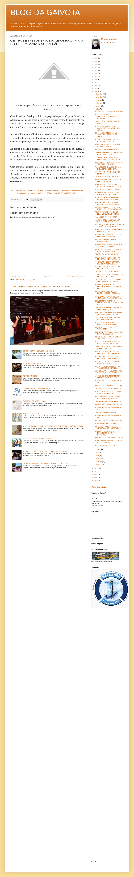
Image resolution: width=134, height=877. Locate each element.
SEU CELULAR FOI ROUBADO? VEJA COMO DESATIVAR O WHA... (108, 372)
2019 (96, 76)
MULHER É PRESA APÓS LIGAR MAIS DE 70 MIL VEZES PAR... (109, 333)
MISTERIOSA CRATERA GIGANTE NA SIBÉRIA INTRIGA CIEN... (108, 181)
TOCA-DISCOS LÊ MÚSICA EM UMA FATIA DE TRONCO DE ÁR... (108, 168)
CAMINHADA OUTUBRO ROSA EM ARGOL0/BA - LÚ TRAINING (45, 464)
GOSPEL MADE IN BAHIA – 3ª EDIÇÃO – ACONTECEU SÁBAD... (109, 245)
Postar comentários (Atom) (25, 279)
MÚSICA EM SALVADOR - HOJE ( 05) (108, 404)
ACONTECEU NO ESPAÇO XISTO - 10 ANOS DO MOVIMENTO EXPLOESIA (42, 287)
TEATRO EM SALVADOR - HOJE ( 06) (108, 389)
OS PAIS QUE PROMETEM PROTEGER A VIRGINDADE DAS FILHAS (109, 226)
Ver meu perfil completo (109, 42)
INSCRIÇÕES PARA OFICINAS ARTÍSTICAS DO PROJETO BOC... (108, 427)
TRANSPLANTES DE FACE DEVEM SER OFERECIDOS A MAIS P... (108, 280)
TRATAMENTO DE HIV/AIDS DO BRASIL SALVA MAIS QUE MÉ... (107, 213)
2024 (96, 61)
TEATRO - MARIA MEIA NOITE (106, 412)
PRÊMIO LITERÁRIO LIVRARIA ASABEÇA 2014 (106, 240)
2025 (96, 58)
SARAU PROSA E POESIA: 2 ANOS (107, 190)
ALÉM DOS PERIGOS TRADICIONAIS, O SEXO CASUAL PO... (109, 347)
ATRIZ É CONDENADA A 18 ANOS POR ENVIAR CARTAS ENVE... (109, 276)
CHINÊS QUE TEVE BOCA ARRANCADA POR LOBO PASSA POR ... (108, 286)
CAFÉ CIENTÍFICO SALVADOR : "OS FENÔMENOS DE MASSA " (108, 323)
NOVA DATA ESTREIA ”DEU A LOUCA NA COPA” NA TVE (108, 442)
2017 (96, 82)
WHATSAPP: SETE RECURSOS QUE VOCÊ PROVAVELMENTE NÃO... (108, 313)
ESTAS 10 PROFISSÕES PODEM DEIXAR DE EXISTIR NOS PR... (107, 198)
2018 (96, 79)
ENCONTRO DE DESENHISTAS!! (34, 401)
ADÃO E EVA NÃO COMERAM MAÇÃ (108, 420)
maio (97, 453)
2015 (96, 88)
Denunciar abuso (98, 487)
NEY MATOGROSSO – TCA (105, 446)
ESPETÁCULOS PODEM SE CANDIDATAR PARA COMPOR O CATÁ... (108, 128)
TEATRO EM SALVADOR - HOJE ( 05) (108, 401)
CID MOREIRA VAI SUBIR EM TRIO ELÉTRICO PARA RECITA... (107, 268)
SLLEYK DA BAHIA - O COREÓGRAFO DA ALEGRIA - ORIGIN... (109, 153)
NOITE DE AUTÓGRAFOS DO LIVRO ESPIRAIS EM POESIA (108, 230)
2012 (96, 471)
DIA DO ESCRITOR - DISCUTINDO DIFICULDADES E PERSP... (107, 193)
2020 (96, 73)
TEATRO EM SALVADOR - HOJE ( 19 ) (108, 272)
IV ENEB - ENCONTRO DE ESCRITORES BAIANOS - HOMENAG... (105, 433)
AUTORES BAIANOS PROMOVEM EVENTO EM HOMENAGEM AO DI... (109, 208)
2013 (96, 468)
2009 (96, 480)
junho (98, 450)
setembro (99, 103)
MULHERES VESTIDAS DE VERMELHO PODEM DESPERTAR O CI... (109, 303)
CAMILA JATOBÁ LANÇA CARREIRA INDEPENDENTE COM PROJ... (108, 221)
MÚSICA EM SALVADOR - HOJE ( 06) (108, 386)
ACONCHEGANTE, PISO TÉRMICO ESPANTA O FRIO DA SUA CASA (108, 377)
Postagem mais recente (19, 276)
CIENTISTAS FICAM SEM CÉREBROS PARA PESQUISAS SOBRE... (108, 235)
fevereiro (99, 462)
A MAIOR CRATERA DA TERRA (106, 423)
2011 (96, 474)
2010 (96, 477)
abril (97, 455)
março (98, 459)
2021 (96, 70)
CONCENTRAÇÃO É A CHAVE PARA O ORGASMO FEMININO (109, 145)
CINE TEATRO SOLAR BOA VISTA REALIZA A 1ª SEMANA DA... (107, 263)
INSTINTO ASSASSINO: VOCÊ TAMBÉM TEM (106, 328)
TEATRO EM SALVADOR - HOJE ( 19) (108, 254)
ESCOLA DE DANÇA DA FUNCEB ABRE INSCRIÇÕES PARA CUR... (108, 352)
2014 (96, 91)
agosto (98, 106)
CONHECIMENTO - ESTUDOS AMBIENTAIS (38, 351)
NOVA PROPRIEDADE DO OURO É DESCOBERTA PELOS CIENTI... (107, 203)
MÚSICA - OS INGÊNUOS (32, 363)
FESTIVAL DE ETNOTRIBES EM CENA (109, 438)
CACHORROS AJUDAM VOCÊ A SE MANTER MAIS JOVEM (108, 140)
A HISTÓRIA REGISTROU (32, 414)
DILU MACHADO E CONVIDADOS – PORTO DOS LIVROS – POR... (108, 357)
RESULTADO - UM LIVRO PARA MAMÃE (37, 439)
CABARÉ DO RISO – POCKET (106, 217)
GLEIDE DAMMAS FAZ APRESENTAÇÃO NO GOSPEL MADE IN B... (107, 116)
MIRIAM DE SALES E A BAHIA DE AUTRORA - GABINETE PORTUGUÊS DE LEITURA (53, 426)
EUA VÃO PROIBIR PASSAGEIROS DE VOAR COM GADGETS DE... (109, 367)
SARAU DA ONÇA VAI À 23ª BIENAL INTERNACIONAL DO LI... (108, 318)
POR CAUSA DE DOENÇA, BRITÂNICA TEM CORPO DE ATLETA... (109, 163)
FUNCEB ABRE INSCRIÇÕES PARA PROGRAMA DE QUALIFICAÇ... (108, 258)
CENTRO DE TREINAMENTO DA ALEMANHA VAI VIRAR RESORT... (108, 297)
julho (97, 109)
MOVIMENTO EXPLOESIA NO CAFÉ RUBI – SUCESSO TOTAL (45, 451)
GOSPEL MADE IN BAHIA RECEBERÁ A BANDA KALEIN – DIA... (108, 392)
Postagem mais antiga (75, 276)
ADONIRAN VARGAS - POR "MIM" (107, 177)
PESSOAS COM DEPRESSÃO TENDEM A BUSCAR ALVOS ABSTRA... (106, 135)
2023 (96, 64)
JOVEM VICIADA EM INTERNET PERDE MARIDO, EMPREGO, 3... (108, 158)
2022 (96, 67)
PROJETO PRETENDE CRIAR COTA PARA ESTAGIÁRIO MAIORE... (108, 250)
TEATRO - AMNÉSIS (30, 376)
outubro (98, 100)
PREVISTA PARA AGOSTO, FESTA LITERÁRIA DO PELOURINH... (107, 397)
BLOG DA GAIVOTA (45, 12)
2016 (96, 85)
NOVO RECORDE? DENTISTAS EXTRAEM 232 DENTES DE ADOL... (109, 185)
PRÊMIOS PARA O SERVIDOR (106, 149)
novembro (99, 97)
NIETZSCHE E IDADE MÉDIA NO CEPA (109, 112)
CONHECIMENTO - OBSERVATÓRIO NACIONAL (40, 389)
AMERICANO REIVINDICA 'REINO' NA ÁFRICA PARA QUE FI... (108, 309)
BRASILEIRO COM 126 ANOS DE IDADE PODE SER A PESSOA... (107, 292)
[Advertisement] (107, 804)
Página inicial (47, 276)
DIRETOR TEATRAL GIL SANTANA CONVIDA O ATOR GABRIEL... (107, 362)
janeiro (98, 465)
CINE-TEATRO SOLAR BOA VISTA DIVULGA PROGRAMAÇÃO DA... (108, 343)
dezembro (99, 94)
